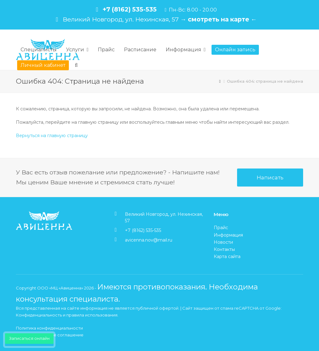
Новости (223, 242)
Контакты (224, 249)
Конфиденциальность (39, 314)
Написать (270, 177)
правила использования (91, 314)
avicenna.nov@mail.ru (148, 240)
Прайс (221, 227)
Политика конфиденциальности (49, 328)
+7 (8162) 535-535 (129, 9)
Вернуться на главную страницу (52, 135)
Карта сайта (227, 256)
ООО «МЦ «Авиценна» (60, 287)
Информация (228, 235)
